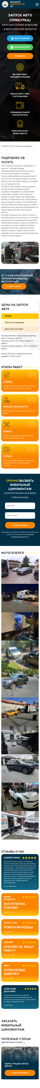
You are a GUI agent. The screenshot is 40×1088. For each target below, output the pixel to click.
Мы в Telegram (22, 38)
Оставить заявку (14, 287)
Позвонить (20, 56)
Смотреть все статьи (13, 1042)
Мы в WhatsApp (22, 47)
